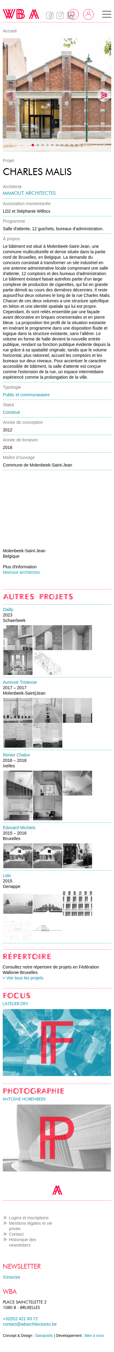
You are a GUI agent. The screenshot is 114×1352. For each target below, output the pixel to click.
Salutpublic (44, 1336)
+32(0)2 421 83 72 (20, 1318)
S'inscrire (11, 1277)
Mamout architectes (29, 193)
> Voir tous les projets (22, 977)
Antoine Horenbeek (24, 1099)
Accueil (9, 30)
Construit (11, 412)
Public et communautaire (26, 394)
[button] (106, 14)
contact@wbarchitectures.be (30, 1324)
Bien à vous (94, 1336)
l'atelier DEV (15, 1003)
